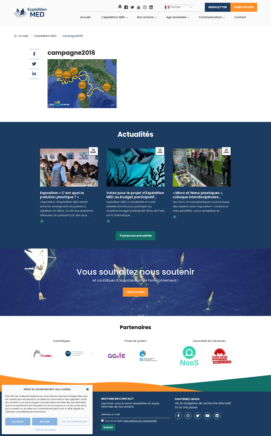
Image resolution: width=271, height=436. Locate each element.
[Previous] (35, 167)
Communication (210, 17)
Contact (240, 17)
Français (172, 7)
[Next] (235, 167)
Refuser (45, 421)
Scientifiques (61, 341)
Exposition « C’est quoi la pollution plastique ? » (62, 194)
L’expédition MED (113, 17)
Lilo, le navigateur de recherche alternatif (203, 403)
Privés (128, 341)
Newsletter (217, 7)
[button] (87, 389)
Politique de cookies (45, 429)
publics (142, 341)
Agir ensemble (176, 17)
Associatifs (200, 341)
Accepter (18, 421)
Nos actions (145, 17)
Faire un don (244, 7)
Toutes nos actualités (135, 236)
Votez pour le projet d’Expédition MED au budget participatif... (135, 194)
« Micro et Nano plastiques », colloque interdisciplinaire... (198, 194)
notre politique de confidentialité (140, 420)
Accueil (85, 17)
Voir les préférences (74, 421)
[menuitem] (85, 17)
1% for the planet (186, 407)
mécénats (219, 341)
